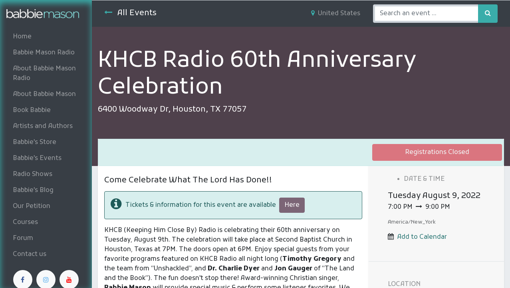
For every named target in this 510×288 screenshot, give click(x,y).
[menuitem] (45, 37)
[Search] (488, 13)
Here (292, 205)
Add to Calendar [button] (422, 237)
